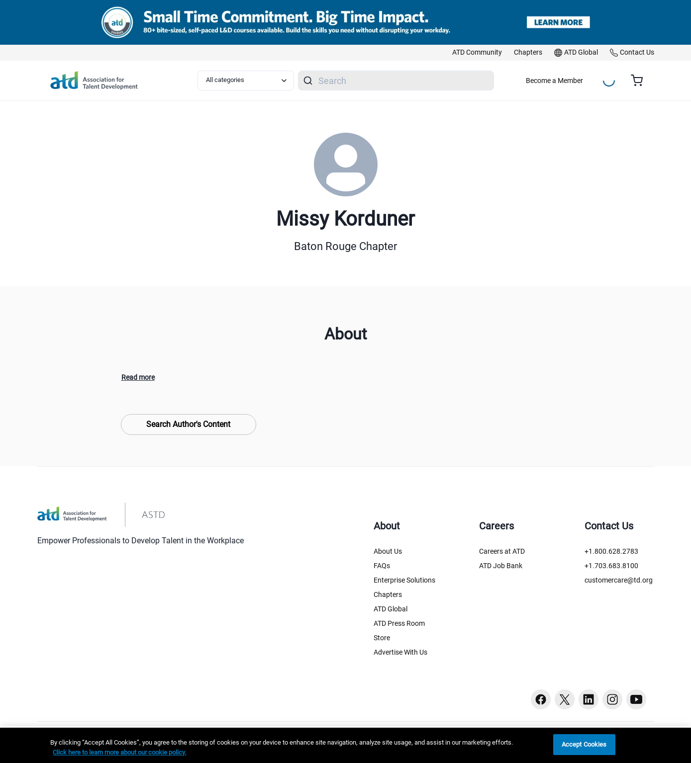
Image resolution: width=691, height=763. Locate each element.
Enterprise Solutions (404, 580)
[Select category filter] (245, 80)
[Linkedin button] (588, 699)
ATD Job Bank (500, 566)
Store (382, 638)
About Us (388, 551)
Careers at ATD (502, 551)
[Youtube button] (636, 699)
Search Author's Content (188, 424)
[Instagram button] (612, 699)
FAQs (382, 566)
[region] (345, 745)
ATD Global (390, 609)
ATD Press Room (399, 623)
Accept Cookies (584, 744)
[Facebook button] (541, 699)
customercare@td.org (619, 580)
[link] (477, 53)
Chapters (388, 594)
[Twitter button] (565, 699)
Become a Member (554, 81)
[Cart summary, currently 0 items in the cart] (640, 80)
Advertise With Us (400, 652)
